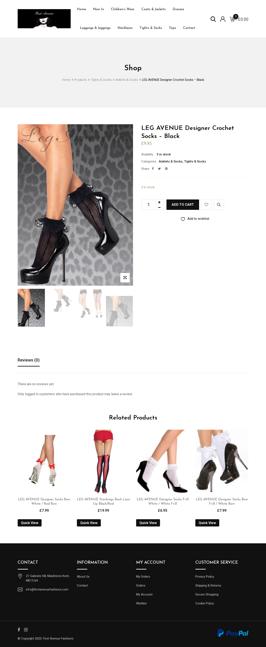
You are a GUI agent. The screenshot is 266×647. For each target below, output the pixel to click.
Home (81, 9)
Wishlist (141, 603)
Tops (172, 28)
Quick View (29, 523)
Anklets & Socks (170, 161)
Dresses (178, 9)
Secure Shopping (206, 594)
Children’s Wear (122, 9)
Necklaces (125, 28)
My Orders (143, 576)
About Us (83, 576)
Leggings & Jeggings (95, 28)
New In (98, 9)
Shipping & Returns (208, 585)
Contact (189, 28)
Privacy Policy (204, 576)
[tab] (29, 360)
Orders (140, 585)
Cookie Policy (204, 603)
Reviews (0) (29, 360)
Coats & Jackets (154, 9)
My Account (144, 594)
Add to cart (183, 205)
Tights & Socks (151, 28)
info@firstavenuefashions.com (47, 589)
